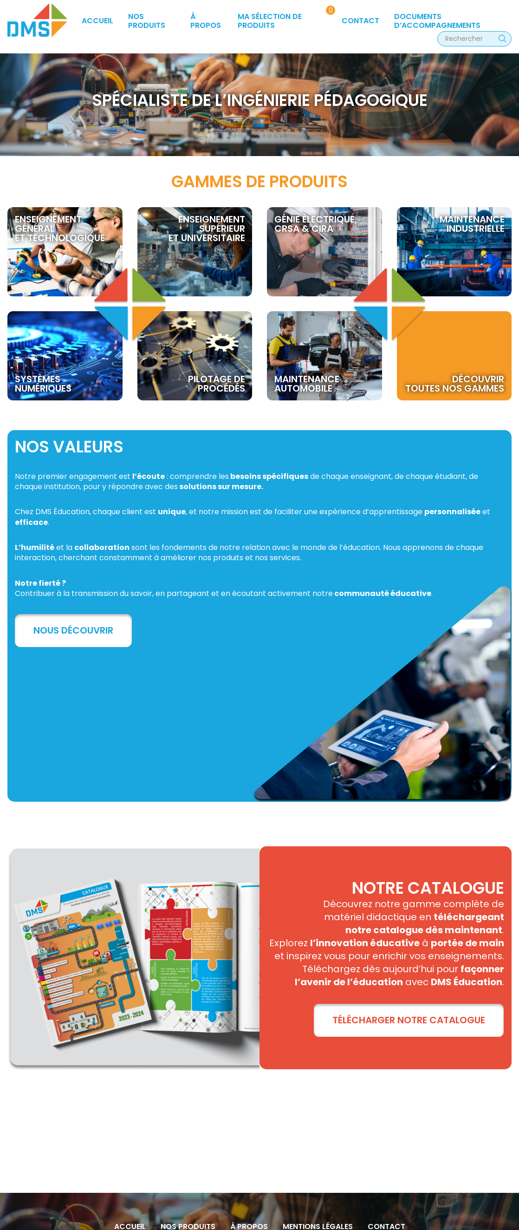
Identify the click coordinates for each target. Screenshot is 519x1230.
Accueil (97, 20)
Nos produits (146, 20)
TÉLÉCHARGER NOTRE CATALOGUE (408, 1020)
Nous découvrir (73, 630)
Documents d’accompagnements (437, 20)
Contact (360, 20)
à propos (205, 20)
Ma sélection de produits (270, 20)
